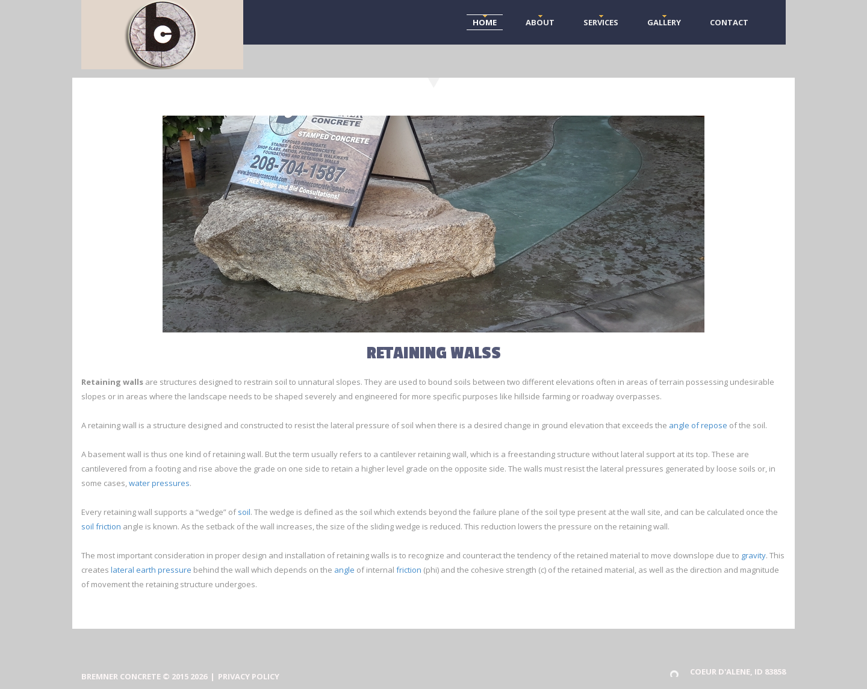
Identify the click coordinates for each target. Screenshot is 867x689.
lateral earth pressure (151, 569)
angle (344, 569)
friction (408, 569)
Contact (729, 22)
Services (600, 22)
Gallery (664, 22)
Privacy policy (248, 676)
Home (485, 22)
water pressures (159, 483)
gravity (753, 555)
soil (244, 512)
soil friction (101, 526)
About (540, 22)
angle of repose (698, 425)
